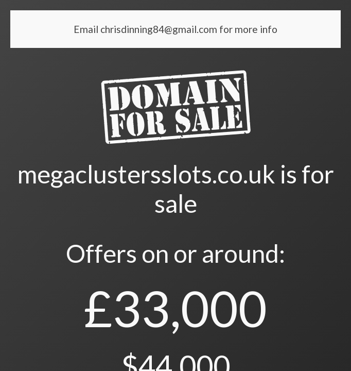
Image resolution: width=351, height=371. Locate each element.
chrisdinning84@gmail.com (159, 29)
